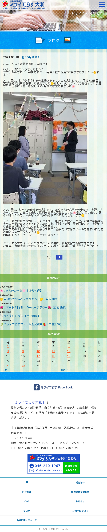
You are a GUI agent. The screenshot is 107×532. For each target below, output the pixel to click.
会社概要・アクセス (27, 520)
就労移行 (80, 482)
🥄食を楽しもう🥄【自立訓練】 (20, 316)
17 (38, 356)
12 (68, 351)
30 (23, 366)
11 (53, 351)
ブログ (26, 510)
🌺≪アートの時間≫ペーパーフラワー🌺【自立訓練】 (34, 307)
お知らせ (80, 501)
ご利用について (80, 510)
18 (53, 356)
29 (8, 366)
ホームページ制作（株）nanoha (53, 528)
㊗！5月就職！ (31, 57)
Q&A (26, 501)
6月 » (65, 370)
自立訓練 (26, 492)
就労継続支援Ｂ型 (80, 492)
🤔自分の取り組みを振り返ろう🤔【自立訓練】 (30, 299)
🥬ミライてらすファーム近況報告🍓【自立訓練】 (31, 324)
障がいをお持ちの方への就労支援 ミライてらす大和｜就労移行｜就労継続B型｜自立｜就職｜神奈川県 (23, 4)
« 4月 (4, 370)
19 (68, 356)
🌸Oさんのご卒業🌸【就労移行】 (21, 291)
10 (38, 351)
